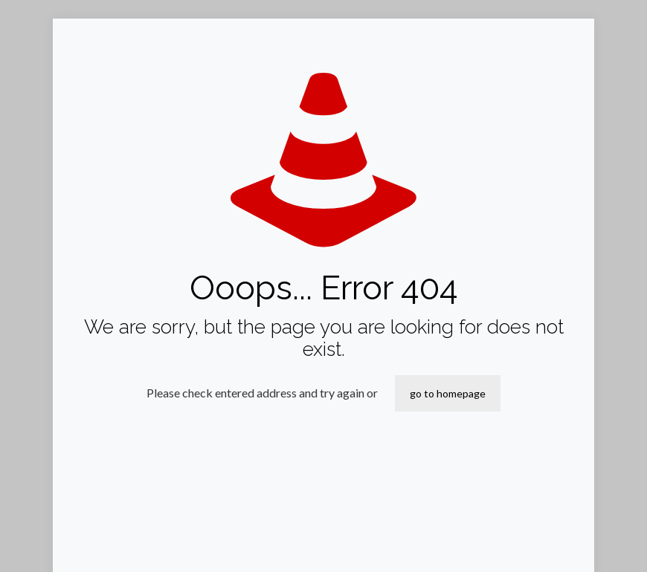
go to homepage (448, 393)
